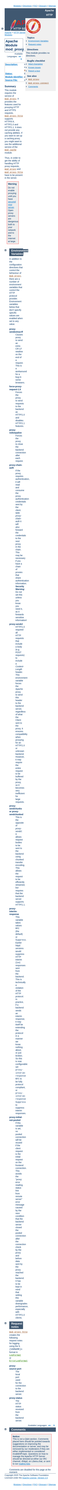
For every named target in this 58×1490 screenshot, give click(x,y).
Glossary (43, 6)
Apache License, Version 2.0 (35, 1478)
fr (21, 59)
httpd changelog (35, 64)
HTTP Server (20, 32)
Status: (9, 73)
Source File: (11, 80)
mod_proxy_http (14, 116)
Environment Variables (38, 41)
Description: (11, 64)
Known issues (34, 67)
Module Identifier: (14, 77)
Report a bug (34, 71)
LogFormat (15, 1355)
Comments (33, 86)
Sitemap (52, 6)
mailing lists (24, 1464)
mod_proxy (10, 99)
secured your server (12, 205)
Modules (17, 6)
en (19, 56)
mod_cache (10, 150)
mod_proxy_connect (38, 83)
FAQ (35, 6)
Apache (8, 32)
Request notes (34, 44)
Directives (27, 6)
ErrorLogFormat (18, 1361)
